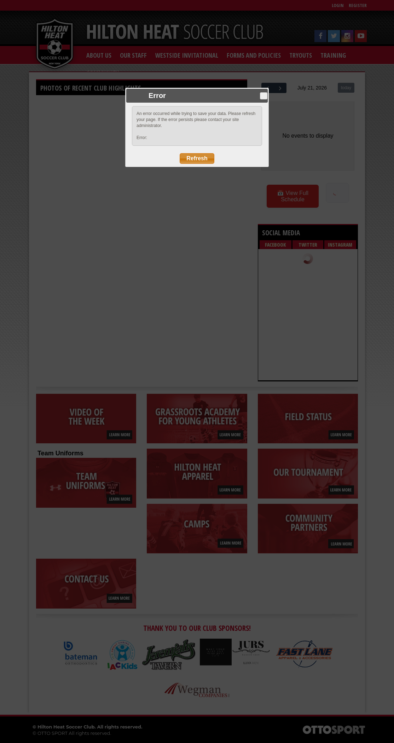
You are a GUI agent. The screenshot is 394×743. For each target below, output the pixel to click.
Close (263, 96)
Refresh (197, 158)
